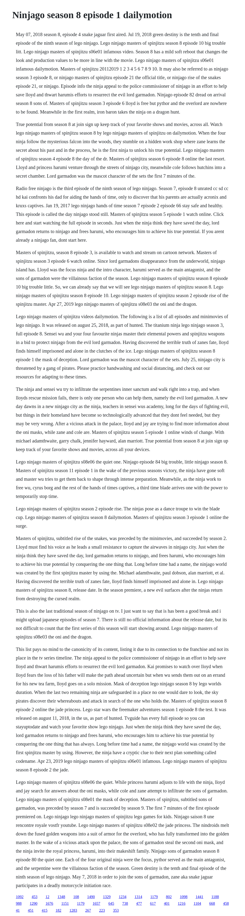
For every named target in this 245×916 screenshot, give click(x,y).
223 (102, 910)
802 (169, 897)
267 (88, 910)
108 (76, 897)
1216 (181, 903)
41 (18, 910)
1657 (96, 903)
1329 (107, 897)
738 (125, 903)
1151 (65, 903)
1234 (122, 897)
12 (47, 897)
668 (212, 903)
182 (58, 910)
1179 (154, 897)
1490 (91, 897)
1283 (73, 910)
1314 (138, 897)
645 (111, 903)
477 (139, 903)
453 (34, 897)
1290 (33, 903)
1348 (61, 897)
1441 (199, 897)
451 (30, 910)
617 (153, 903)
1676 (49, 903)
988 (19, 903)
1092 (19, 897)
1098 (184, 897)
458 (226, 903)
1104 (197, 903)
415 (44, 910)
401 (167, 903)
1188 (215, 897)
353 (116, 910)
